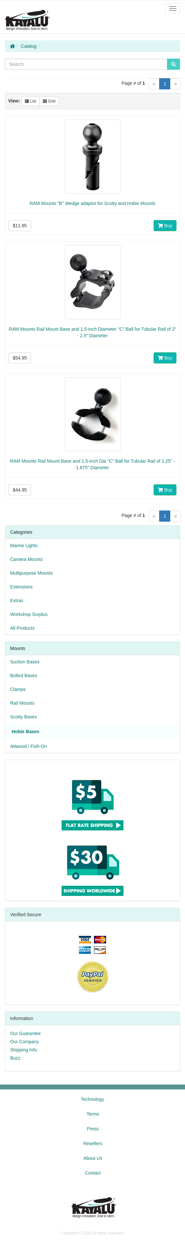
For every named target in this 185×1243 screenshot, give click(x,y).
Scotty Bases (23, 716)
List (30, 101)
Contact (93, 1173)
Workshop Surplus (28, 614)
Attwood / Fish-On (28, 746)
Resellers (92, 1143)
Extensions (21, 586)
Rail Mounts (22, 703)
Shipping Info (23, 1049)
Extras (16, 600)
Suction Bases (25, 661)
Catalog (29, 46)
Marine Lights (24, 545)
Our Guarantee (25, 1033)
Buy (165, 225)
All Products (22, 628)
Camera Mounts (26, 559)
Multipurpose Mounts (31, 573)
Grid (49, 101)
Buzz (15, 1058)
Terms (92, 1114)
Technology (92, 1099)
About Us (92, 1158)
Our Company (24, 1041)
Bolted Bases (23, 675)
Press (93, 1128)
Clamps (18, 689)
